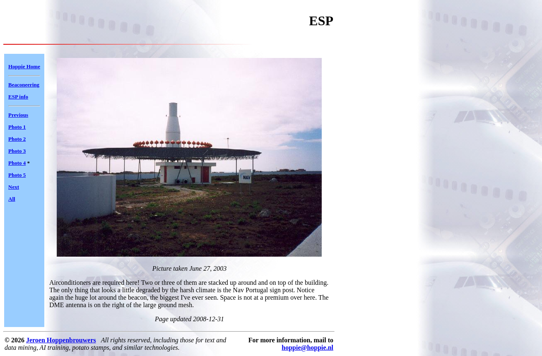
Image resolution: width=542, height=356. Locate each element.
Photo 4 (17, 163)
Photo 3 (17, 151)
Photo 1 (17, 127)
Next (13, 187)
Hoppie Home (24, 66)
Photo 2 (17, 139)
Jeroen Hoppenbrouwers (61, 340)
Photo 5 (17, 175)
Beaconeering (23, 85)
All (11, 199)
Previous (18, 115)
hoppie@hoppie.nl (307, 347)
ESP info (18, 97)
